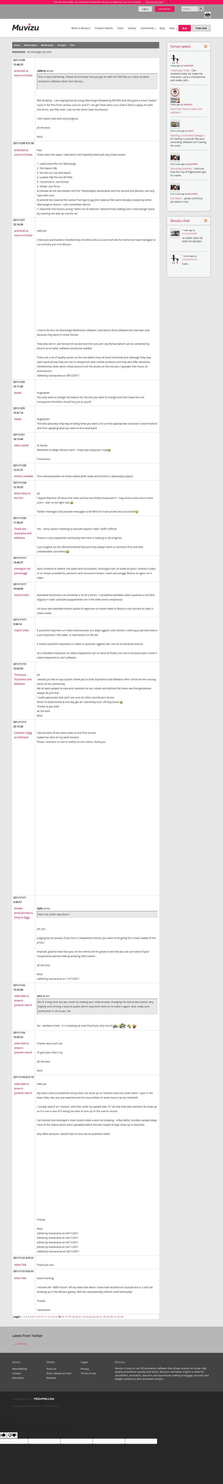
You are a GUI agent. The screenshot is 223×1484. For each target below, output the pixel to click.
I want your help (180, 70)
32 (118, 1316)
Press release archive (59, 1373)
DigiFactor (187, 104)
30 (111, 1316)
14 (55, 1316)
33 (122, 1316)
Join (165, 8)
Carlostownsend (189, 259)
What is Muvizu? (80, 28)
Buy (184, 28)
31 (115, 1316)
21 (80, 1316)
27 (101, 1316)
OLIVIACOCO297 (189, 233)
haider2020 (188, 65)
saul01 (191, 131)
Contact (16, 1373)
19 (73, 1316)
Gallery (132, 28)
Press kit (51, 1368)
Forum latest (180, 46)
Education (18, 1377)
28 (104, 1316)
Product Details (104, 28)
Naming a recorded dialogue (187, 135)
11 (45, 1316)
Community (147, 28)
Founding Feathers (181, 168)
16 (62, 1316)
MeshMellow (19, 1368)
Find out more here (154, 2)
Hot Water (176, 198)
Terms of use (88, 1373)
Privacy (85, 1368)
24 (90, 1316)
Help (172, 28)
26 (97, 1316)
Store (120, 28)
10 (41, 1316)
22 (83, 1316)
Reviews (51, 1377)
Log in (145, 8)
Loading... (20, 1344)
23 (87, 1316)
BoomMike (193, 164)
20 (76, 1316)
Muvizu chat (180, 220)
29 (108, 1316)
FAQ (72, 45)
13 (52, 1316)
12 (48, 1316)
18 (69, 1316)
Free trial (201, 28)
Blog (162, 28)
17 (66, 1316)
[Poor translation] (12, 1435)
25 (94, 1316)
